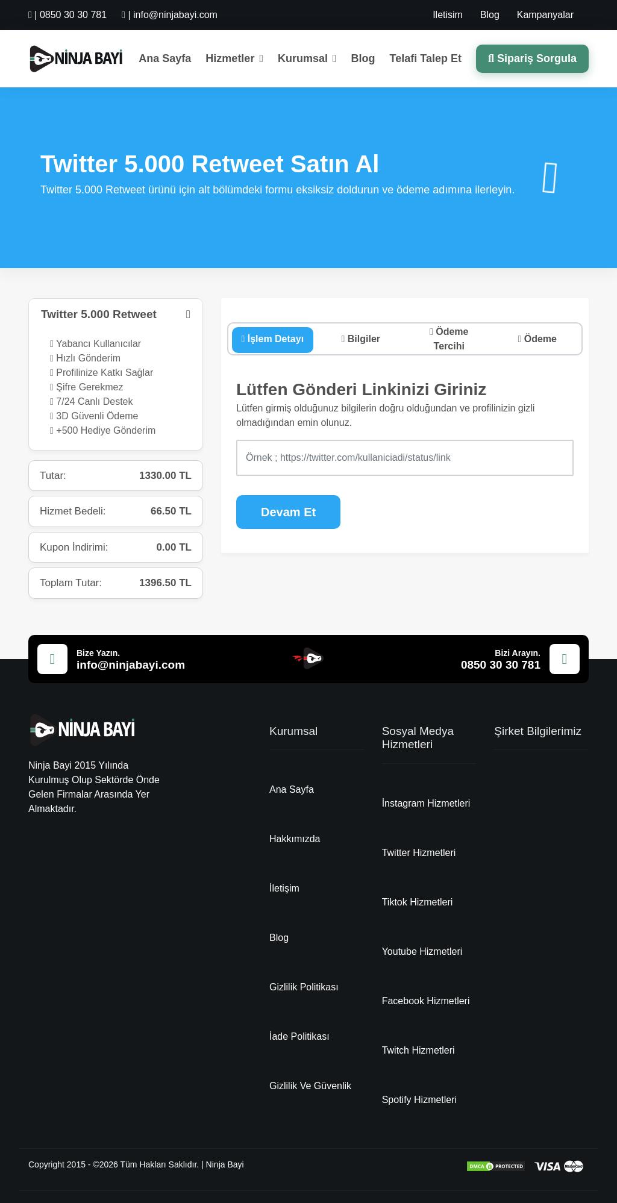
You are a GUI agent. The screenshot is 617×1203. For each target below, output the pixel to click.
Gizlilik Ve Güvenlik (310, 1086)
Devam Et (288, 512)
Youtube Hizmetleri (422, 951)
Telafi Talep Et (426, 58)
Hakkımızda (294, 839)
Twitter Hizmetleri (419, 853)
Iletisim (448, 15)
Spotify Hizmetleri (419, 1100)
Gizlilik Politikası (304, 987)
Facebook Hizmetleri (426, 1001)
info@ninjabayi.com (131, 665)
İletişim (284, 888)
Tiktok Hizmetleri (417, 902)
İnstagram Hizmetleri (426, 803)
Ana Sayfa (165, 58)
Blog (490, 15)
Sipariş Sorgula (532, 58)
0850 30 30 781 (500, 665)
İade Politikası (299, 1036)
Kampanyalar (545, 15)
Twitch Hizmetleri (418, 1050)
